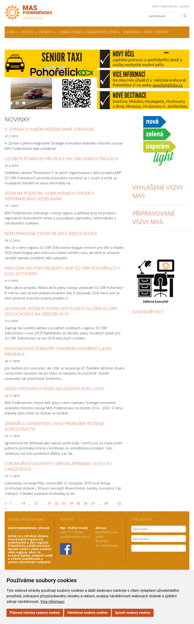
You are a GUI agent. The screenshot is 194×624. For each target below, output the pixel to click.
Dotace (27, 32)
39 (106, 503)
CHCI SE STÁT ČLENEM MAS (25, 520)
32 (57, 503)
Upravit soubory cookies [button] (132, 612)
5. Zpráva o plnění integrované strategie (49, 129)
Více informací (52, 601)
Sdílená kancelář (20, 44)
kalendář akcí (147, 311)
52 (119, 503)
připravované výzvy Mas (153, 217)
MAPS (148, 32)
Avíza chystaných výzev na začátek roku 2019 (54, 388)
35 (78, 503)
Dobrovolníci (70, 32)
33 (64, 503)
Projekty (46, 32)
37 (93, 503)
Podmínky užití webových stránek (87, 44)
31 (49, 503)
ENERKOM (130, 32)
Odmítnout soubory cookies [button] (87, 612)
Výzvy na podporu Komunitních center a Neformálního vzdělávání (49, 196)
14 (23, 503)
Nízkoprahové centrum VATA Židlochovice (51, 233)
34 (71, 503)
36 (85, 503)
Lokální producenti (101, 32)
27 (36, 503)
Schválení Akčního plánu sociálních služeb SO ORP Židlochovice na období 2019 (61, 311)
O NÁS (10, 32)
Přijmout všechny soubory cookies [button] (35, 612)
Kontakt (162, 32)
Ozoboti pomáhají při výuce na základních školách (61, 158)
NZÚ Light (48, 44)
